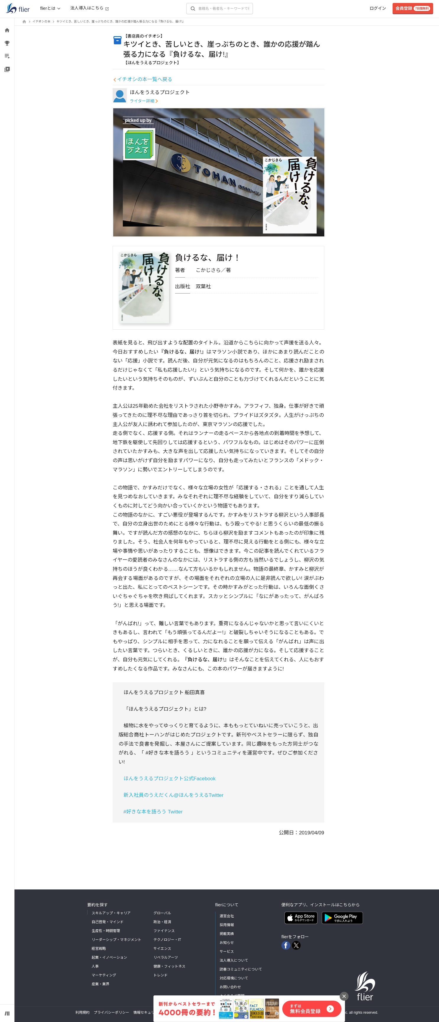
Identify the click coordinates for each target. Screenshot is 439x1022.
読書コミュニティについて (241, 969)
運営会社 (227, 916)
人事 (95, 966)
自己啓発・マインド (108, 922)
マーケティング (104, 975)
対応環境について (234, 978)
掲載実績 (227, 934)
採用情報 (227, 925)
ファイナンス (164, 931)
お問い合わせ (230, 987)
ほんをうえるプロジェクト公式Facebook (170, 778)
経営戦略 (99, 949)
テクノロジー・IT (167, 940)
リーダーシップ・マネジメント (116, 940)
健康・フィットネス (169, 966)
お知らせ (227, 943)
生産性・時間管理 (106, 931)
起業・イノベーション (109, 957)
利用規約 (82, 1012)
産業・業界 (100, 984)
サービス (227, 952)
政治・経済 (162, 922)
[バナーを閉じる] (344, 996)
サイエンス (162, 949)
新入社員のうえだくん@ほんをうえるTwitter (173, 795)
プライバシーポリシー (111, 1012)
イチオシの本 (42, 21)
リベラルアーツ (165, 957)
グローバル (162, 913)
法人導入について (234, 960)
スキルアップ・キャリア (111, 913)
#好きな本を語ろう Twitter (153, 812)
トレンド (160, 975)
